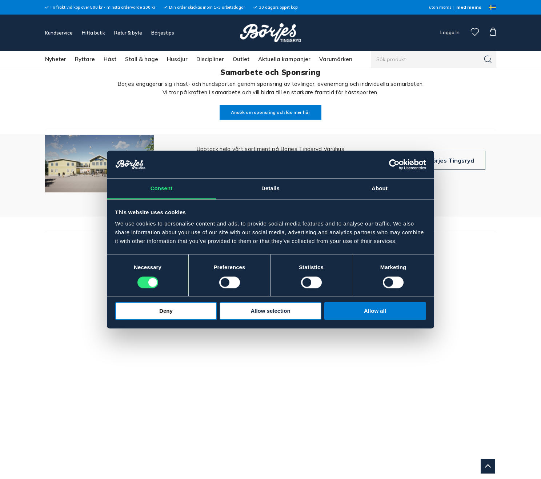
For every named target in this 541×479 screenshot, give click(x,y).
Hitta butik (93, 33)
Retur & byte (128, 33)
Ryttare (85, 59)
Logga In (449, 32)
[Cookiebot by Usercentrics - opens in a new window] (394, 164)
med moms (468, 7)
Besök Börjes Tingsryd (441, 160)
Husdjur (177, 59)
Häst (110, 59)
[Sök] (488, 59)
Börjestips (162, 33)
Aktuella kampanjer (284, 59)
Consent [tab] (162, 188)
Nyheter (55, 59)
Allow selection (270, 311)
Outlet (241, 59)
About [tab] (380, 188)
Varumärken (335, 59)
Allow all (375, 311)
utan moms (440, 7)
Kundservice (59, 33)
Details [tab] (270, 188)
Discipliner (210, 59)
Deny (166, 311)
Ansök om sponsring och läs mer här (270, 112)
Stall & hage (141, 59)
